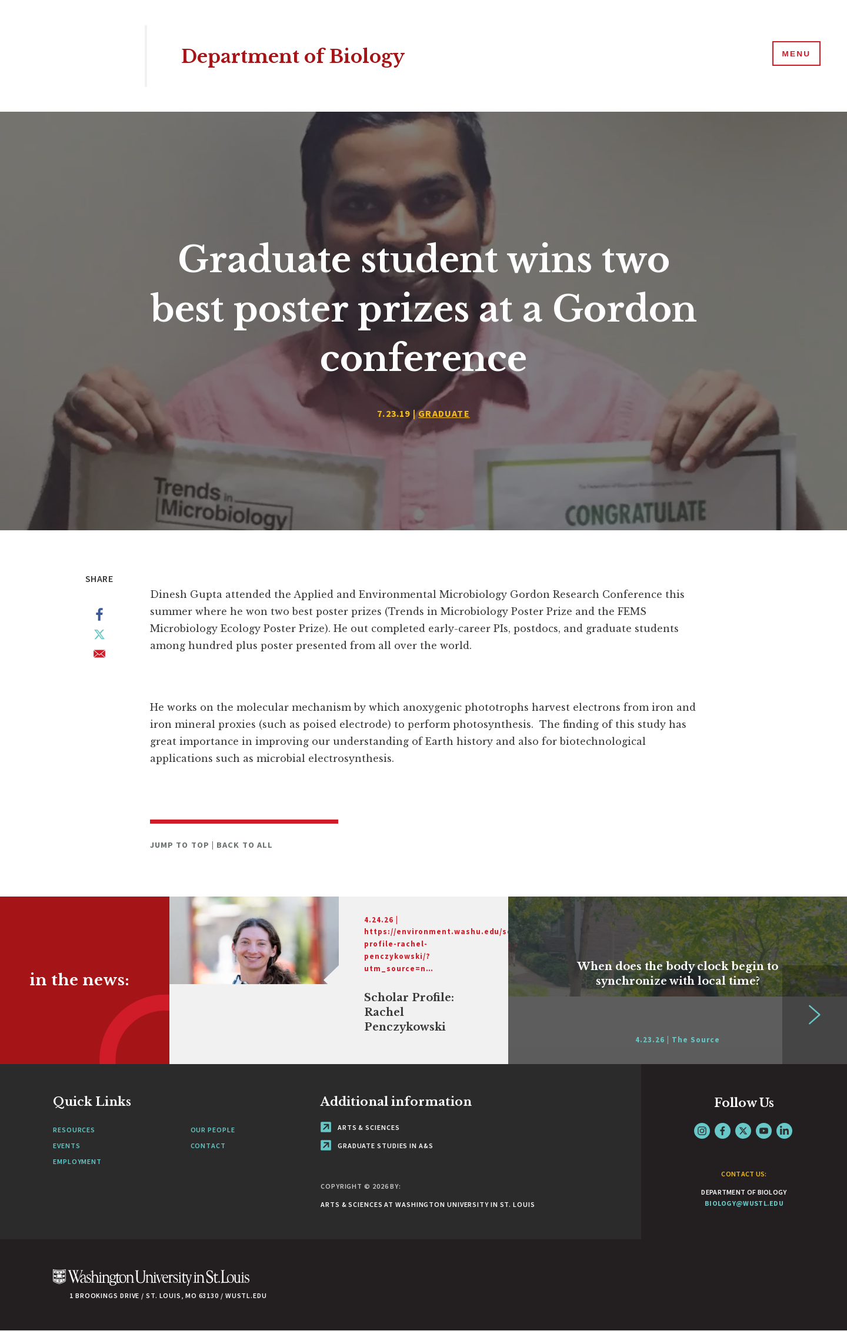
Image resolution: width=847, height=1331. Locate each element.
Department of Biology (307, 55)
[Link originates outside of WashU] (338, 980)
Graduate (444, 413)
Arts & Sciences (360, 1127)
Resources (74, 1129)
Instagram (702, 1131)
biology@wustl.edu (744, 1203)
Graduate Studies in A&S (377, 1145)
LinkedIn (784, 1131)
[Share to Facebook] (99, 616)
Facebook (722, 1131)
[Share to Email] (99, 656)
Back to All (244, 845)
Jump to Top (181, 845)
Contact (208, 1145)
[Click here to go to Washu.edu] (151, 1283)
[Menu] (794, 55)
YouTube (763, 1131)
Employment (77, 1161)
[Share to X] (99, 636)
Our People (213, 1129)
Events (66, 1145)
